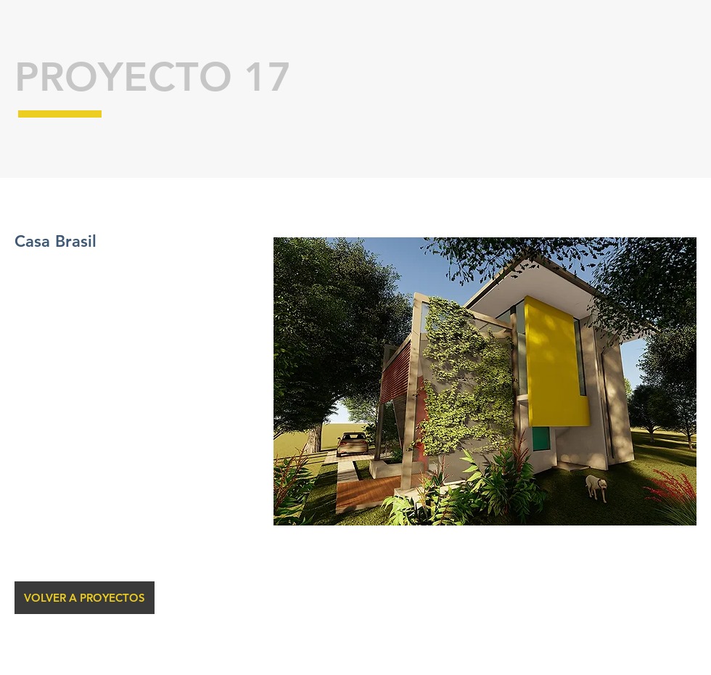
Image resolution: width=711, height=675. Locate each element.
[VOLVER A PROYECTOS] (85, 597)
